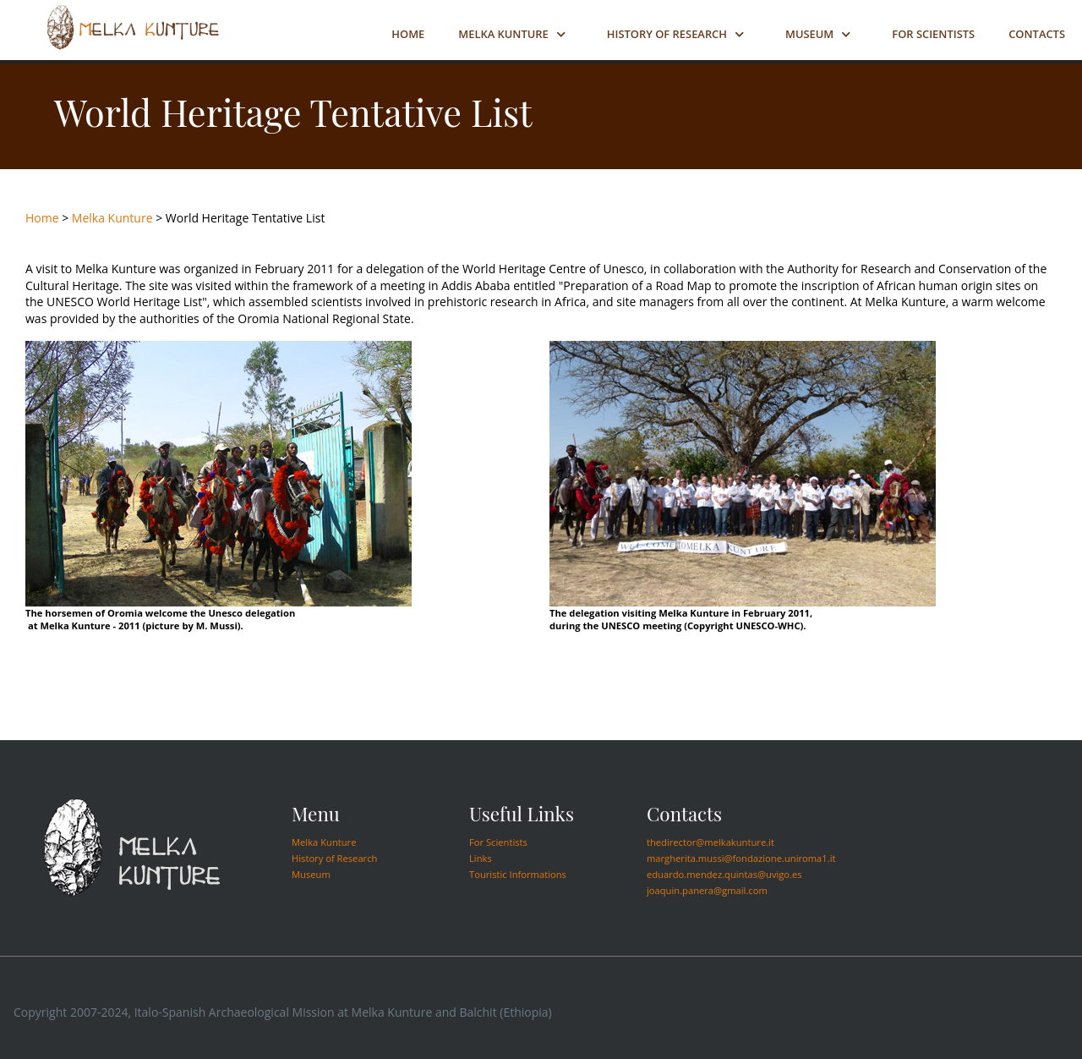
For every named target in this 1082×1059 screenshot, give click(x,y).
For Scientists (933, 33)
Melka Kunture (503, 33)
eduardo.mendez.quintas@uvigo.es (724, 874)
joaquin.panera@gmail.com (707, 890)
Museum (809, 33)
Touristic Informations (517, 874)
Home (407, 33)
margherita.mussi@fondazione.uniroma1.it (741, 858)
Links (480, 858)
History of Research (667, 33)
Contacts (1036, 33)
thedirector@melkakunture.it (710, 842)
